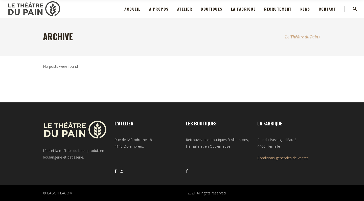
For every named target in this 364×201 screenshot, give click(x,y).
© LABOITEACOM (58, 193)
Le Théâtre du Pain (301, 37)
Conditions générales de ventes (283, 157)
